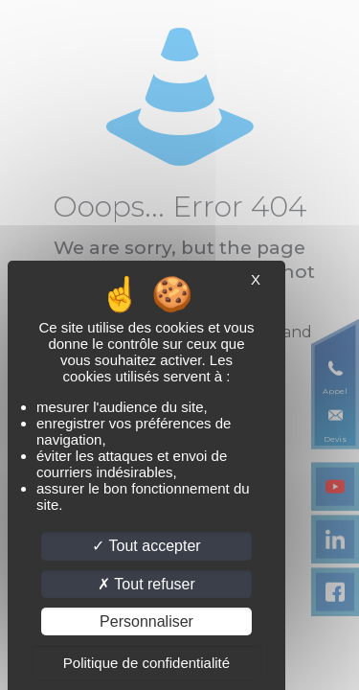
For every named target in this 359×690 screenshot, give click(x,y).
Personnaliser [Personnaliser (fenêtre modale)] (146, 621)
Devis (335, 439)
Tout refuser (146, 584)
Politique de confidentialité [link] (146, 663)
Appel (335, 391)
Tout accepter (146, 546)
